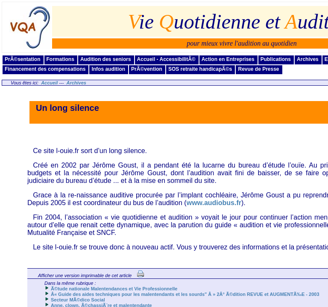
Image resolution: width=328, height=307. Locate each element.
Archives (308, 59)
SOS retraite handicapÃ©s (200, 69)
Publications (276, 59)
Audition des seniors (105, 59)
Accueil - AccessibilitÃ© (166, 59)
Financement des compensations (45, 69)
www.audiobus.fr (214, 202)
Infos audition (108, 69)
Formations (60, 59)
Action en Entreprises (228, 59)
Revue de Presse (258, 69)
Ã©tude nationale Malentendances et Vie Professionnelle (114, 288)
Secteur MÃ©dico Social (78, 299)
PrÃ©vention (146, 69)
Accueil (49, 82)
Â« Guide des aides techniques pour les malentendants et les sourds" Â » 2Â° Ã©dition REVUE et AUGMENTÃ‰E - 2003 (185, 294)
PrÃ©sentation (23, 59)
